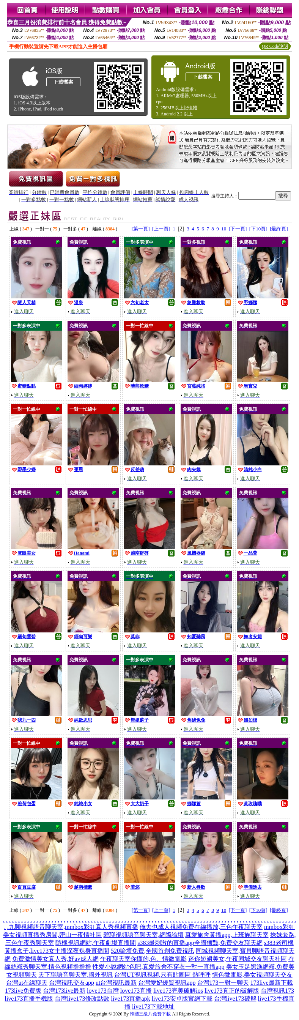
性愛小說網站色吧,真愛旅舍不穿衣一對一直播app (158, 966)
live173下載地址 (153, 1006)
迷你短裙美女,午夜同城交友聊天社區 (237, 958)
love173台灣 (103, 990)
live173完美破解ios (178, 990)
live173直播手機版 (29, 998)
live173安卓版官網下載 (182, 998)
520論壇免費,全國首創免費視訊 (152, 950)
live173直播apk (130, 998)
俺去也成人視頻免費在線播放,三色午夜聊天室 (201, 927)
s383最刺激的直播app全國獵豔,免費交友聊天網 (199, 943)
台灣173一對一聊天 (223, 982)
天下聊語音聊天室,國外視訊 (75, 974)
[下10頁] (258, 229)
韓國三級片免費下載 (150, 1014)
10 (223, 229)
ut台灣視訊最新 (116, 982)
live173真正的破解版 (232, 990)
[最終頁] (279, 229)
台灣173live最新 (64, 990)
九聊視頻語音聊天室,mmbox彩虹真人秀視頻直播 (73, 927)
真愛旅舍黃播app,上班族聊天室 (226, 935)
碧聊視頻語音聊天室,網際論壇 (143, 935)
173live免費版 (23, 990)
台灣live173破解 (235, 998)
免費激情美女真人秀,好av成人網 (55, 958)
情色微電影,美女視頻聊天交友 (252, 974)
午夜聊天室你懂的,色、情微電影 (143, 958)
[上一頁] (161, 229)
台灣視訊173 (277, 990)
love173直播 (136, 990)
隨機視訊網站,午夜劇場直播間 (95, 943)
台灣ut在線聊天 (26, 982)
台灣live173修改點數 (82, 998)
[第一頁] (141, 229)
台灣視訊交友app (71, 982)
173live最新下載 (271, 982)
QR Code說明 (275, 46)
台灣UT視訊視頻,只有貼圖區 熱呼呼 (162, 974)
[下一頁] (238, 229)
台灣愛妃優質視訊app (166, 982)
